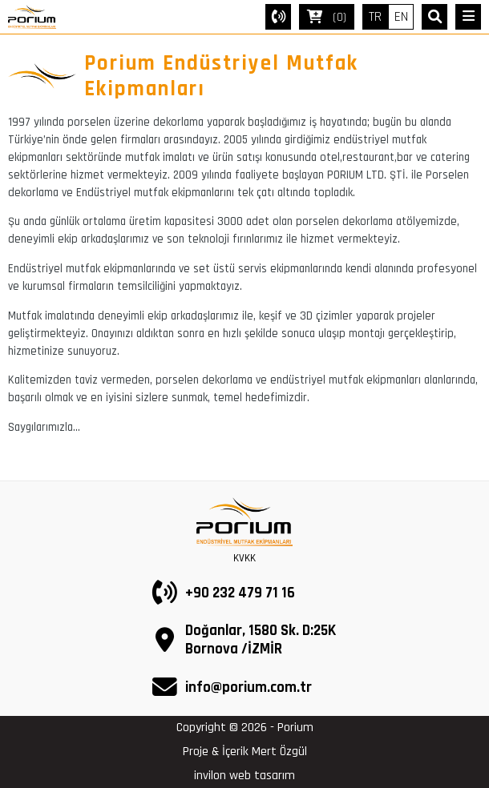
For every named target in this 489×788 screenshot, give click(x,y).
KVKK (244, 558)
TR (375, 17)
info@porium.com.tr (248, 687)
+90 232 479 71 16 (240, 593)
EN (401, 17)
